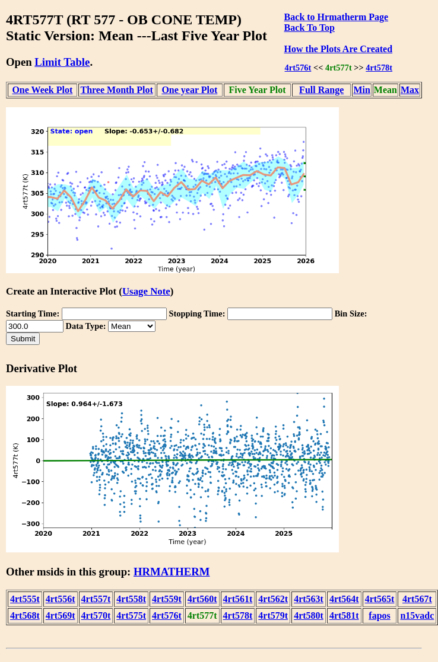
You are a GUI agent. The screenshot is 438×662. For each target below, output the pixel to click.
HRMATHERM (172, 571)
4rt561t (238, 599)
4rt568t (25, 615)
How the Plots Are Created (338, 49)
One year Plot (189, 90)
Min (361, 90)
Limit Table (62, 62)
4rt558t (131, 599)
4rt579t (273, 615)
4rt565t (380, 599)
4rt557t (96, 599)
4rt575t (131, 615)
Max (410, 90)
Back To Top (309, 28)
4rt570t (96, 615)
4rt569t (60, 615)
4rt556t (60, 599)
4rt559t (167, 599)
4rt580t (308, 615)
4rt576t (298, 67)
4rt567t (417, 599)
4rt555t (25, 599)
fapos (379, 615)
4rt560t (202, 599)
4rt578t (379, 67)
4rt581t (344, 615)
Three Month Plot (116, 90)
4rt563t (308, 599)
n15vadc (417, 615)
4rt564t (344, 599)
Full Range (321, 90)
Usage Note (146, 291)
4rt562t (273, 599)
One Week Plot (42, 90)
